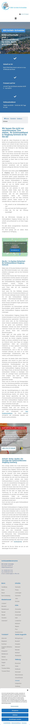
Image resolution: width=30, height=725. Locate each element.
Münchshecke (19, 675)
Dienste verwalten (14, 706)
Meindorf (17, 647)
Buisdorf (17, 641)
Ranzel (3, 612)
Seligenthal (18, 683)
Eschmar (4, 644)
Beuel (3, 593)
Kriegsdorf (4, 651)
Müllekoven (5, 654)
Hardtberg (4, 587)
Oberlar (4, 657)
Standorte (18, 595)
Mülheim (17, 623)
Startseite (17, 587)
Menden (17, 650)
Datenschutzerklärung (16, 722)
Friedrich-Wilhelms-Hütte (7, 647)
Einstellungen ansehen (15, 719)
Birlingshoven (19, 638)
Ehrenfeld (17, 612)
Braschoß (17, 663)
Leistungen (18, 593)
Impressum (24, 722)
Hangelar (17, 644)
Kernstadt (17, 672)
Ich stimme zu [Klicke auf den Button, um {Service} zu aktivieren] (15, 250)
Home (6, 118)
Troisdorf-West (6, 671)
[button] (27, 690)
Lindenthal (18, 620)
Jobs (16, 598)
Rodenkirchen (19, 632)
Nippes (17, 626)
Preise (16, 590)
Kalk (16, 618)
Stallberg (17, 686)
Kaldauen (17, 669)
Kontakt (17, 601)
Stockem (4, 618)
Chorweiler (18, 609)
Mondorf (4, 606)
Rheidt (3, 615)
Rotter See (4, 659)
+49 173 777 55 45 (8, 448)
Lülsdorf (4, 603)
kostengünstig (18, 541)
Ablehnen (15, 715)
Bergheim (4, 641)
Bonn (3, 590)
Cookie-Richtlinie (7, 722)
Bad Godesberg (6, 595)
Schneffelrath (19, 677)
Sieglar (3, 662)
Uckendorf (4, 620)
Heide (16, 666)
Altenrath (4, 638)
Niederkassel (5, 609)
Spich (3, 665)
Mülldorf (17, 652)
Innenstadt (18, 615)
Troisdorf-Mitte (6, 668)
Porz (16, 629)
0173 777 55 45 (24, 14)
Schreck (17, 680)
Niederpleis (18, 655)
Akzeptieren (15, 710)
